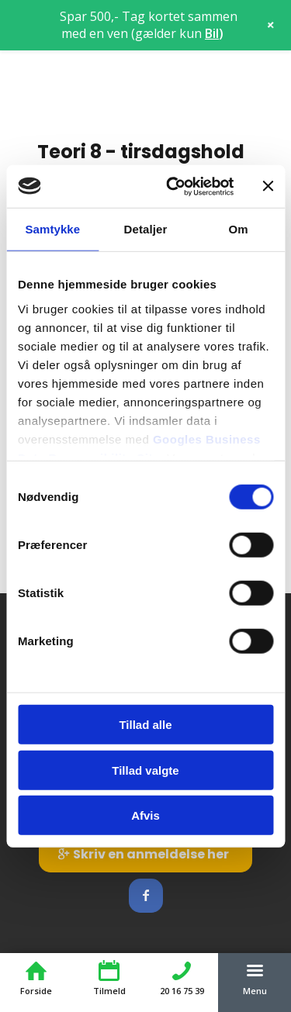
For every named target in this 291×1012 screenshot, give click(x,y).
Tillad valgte (145, 769)
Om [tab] (238, 229)
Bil (212, 33)
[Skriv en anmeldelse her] (145, 853)
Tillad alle (145, 724)
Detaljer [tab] (146, 229)
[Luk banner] (267, 186)
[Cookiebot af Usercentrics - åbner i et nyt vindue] (173, 186)
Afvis (145, 815)
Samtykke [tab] (52, 229)
